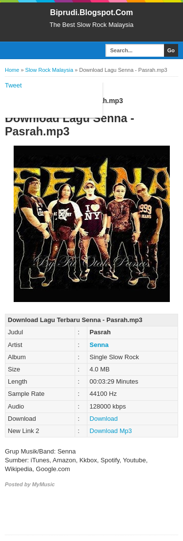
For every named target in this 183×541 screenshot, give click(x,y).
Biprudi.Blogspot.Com (91, 12)
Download (104, 418)
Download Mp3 (111, 430)
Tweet (13, 85)
